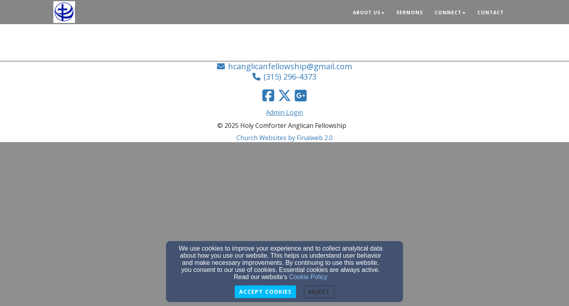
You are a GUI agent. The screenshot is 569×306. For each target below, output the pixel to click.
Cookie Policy (308, 277)
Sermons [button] (409, 12)
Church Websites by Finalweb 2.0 (284, 137)
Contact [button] (490, 12)
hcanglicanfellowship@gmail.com (290, 66)
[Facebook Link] (268, 95)
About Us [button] (368, 12)
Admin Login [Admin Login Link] (284, 112)
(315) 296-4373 (290, 76)
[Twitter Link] (284, 95)
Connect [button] (450, 12)
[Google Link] (301, 95)
